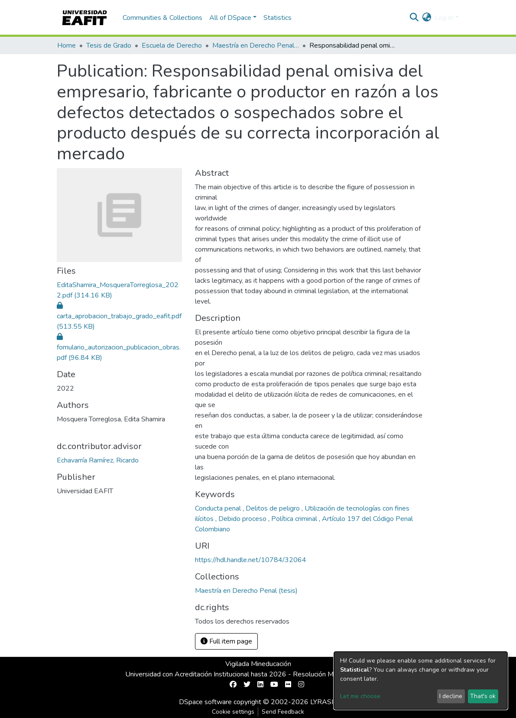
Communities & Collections (162, 18)
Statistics (277, 18)
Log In (444, 18)
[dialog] (420, 680)
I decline (450, 696)
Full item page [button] (226, 641)
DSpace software (205, 702)
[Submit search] (414, 18)
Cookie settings (233, 712)
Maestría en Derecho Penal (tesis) (255, 45)
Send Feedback (283, 712)
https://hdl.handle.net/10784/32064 (250, 560)
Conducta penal (219, 508)
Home (66, 45)
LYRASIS (324, 702)
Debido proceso (243, 519)
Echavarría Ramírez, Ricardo (98, 460)
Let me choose (360, 696)
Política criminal (295, 519)
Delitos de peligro (274, 508)
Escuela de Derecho (172, 45)
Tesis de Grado (108, 45)
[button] (426, 18)
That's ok (483, 696)
